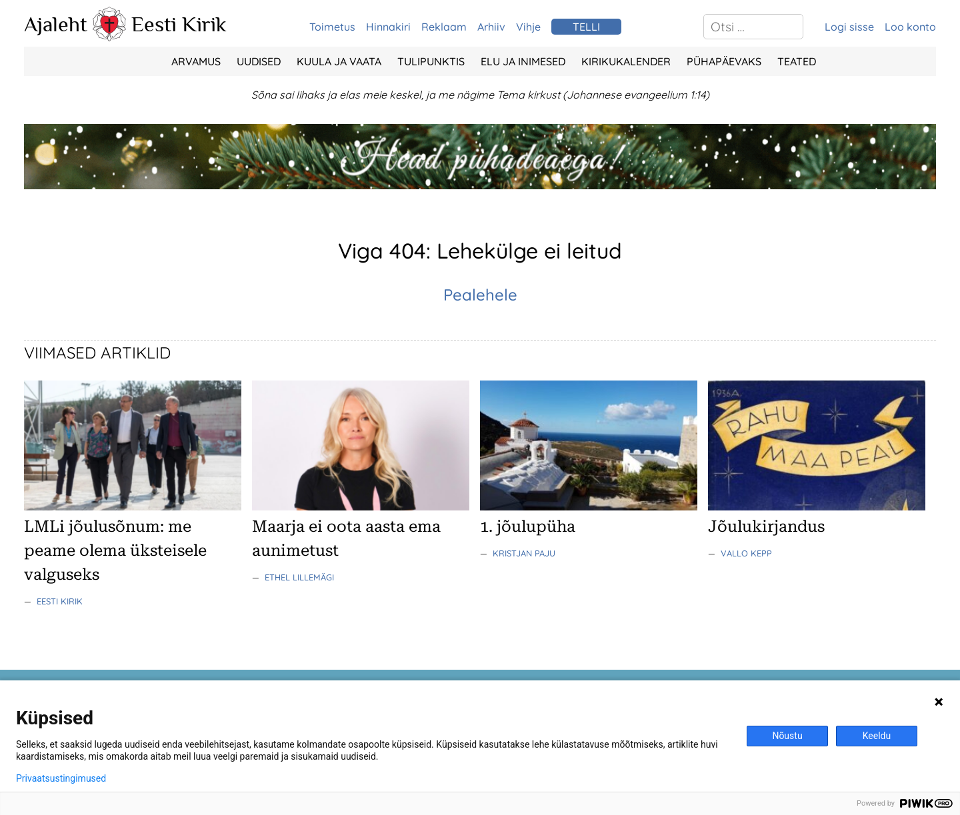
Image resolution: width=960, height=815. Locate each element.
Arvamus (196, 61)
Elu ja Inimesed (523, 61)
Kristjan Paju (524, 553)
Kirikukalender (626, 61)
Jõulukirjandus (766, 526)
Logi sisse (849, 26)
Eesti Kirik (179, 24)
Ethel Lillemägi (299, 577)
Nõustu (787, 735)
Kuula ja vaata (339, 61)
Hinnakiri (388, 26)
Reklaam (444, 26)
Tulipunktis (431, 61)
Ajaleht (55, 24)
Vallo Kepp (746, 553)
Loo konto (910, 26)
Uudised (259, 61)
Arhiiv (491, 26)
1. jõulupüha (527, 526)
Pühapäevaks (724, 61)
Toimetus (332, 26)
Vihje (528, 26)
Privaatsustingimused (61, 778)
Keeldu (877, 735)
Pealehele (480, 295)
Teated (796, 61)
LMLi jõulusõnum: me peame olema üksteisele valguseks (115, 550)
